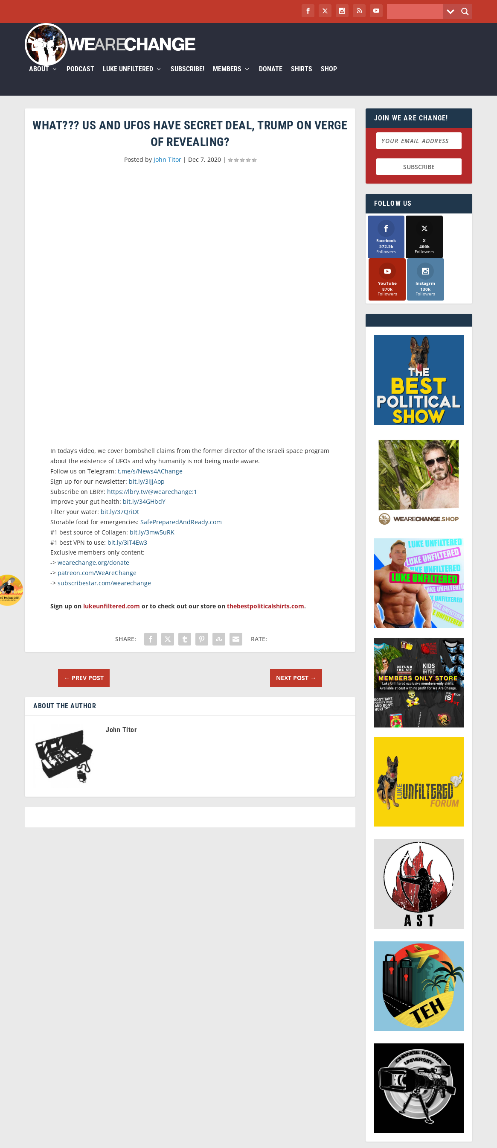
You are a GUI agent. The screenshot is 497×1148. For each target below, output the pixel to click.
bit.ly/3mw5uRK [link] (152, 542)
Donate (270, 79)
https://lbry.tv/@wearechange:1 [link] (152, 502)
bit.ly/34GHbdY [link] (144, 512)
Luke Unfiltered (128, 79)
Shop (329, 79)
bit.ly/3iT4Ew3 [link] (127, 553)
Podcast (80, 79)
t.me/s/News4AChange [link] (150, 481)
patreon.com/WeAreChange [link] (97, 583)
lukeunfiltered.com (111, 616)
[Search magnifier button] (465, 11)
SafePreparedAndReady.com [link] (181, 532)
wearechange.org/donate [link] (93, 573)
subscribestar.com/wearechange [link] (104, 593)
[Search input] (417, 11)
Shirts (301, 79)
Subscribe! (187, 79)
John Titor (167, 170)
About (39, 79)
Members (227, 79)
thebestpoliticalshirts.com (265, 616)
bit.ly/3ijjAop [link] (147, 492)
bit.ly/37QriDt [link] (120, 522)
